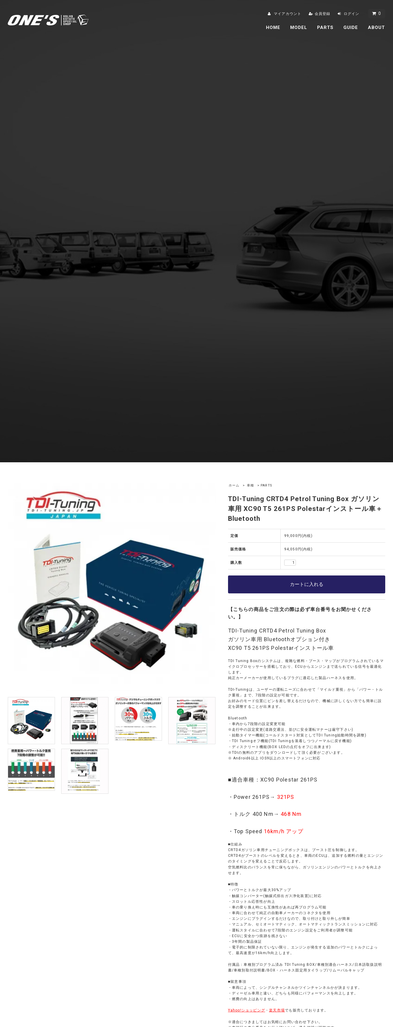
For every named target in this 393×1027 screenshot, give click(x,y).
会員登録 (323, 14)
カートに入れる (306, 584)
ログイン (352, 14)
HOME (273, 27)
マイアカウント (287, 14)
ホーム (234, 485)
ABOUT (376, 27)
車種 (250, 485)
